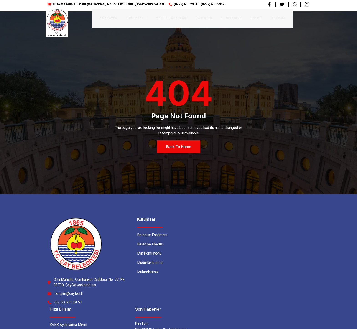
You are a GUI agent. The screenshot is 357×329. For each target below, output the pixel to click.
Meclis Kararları (165, 18)
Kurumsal (129, 18)
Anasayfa (102, 18)
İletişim (271, 18)
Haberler (197, 18)
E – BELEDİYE (224, 18)
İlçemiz (249, 18)
